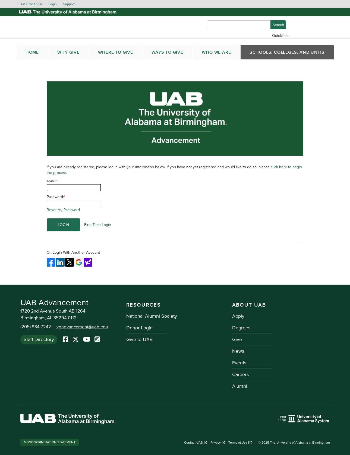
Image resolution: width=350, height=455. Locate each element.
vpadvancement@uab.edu (82, 327)
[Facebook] (65, 340)
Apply (238, 316)
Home (32, 52)
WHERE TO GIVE (115, 52)
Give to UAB (139, 339)
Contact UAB (195, 442)
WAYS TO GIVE (167, 52)
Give (237, 339)
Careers (240, 374)
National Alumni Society (151, 316)
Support (69, 4)
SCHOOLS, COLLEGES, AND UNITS (287, 52)
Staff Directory (39, 339)
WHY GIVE (68, 52)
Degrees (241, 328)
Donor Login (139, 328)
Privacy (217, 442)
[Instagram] (97, 340)
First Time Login (30, 4)
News (238, 351)
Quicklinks (280, 35)
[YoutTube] (86, 340)
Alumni (239, 386)
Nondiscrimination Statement (49, 442)
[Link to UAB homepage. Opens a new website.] (67, 420)
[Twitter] (75, 340)
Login (53, 4)
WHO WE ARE (216, 52)
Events (239, 363)
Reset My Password (63, 210)
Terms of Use (240, 442)
